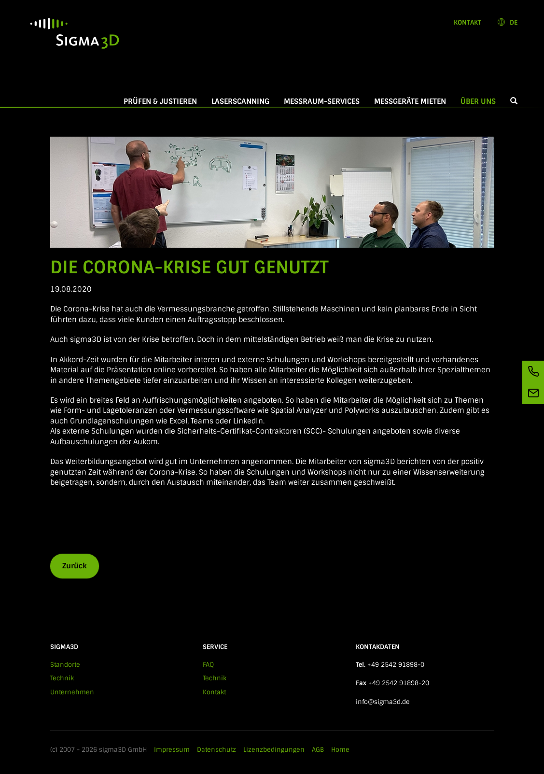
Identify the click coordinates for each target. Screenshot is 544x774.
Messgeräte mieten (410, 101)
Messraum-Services (322, 101)
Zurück (74, 566)
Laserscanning (240, 101)
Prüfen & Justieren (160, 101)
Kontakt (467, 22)
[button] (514, 102)
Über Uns (481, 101)
